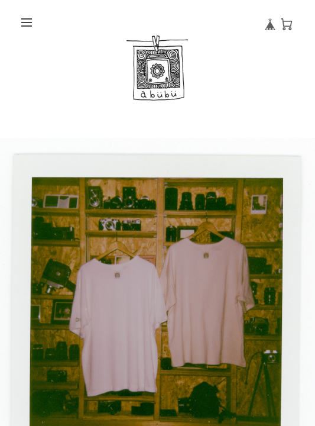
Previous (12, 337)
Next (309, 337)
